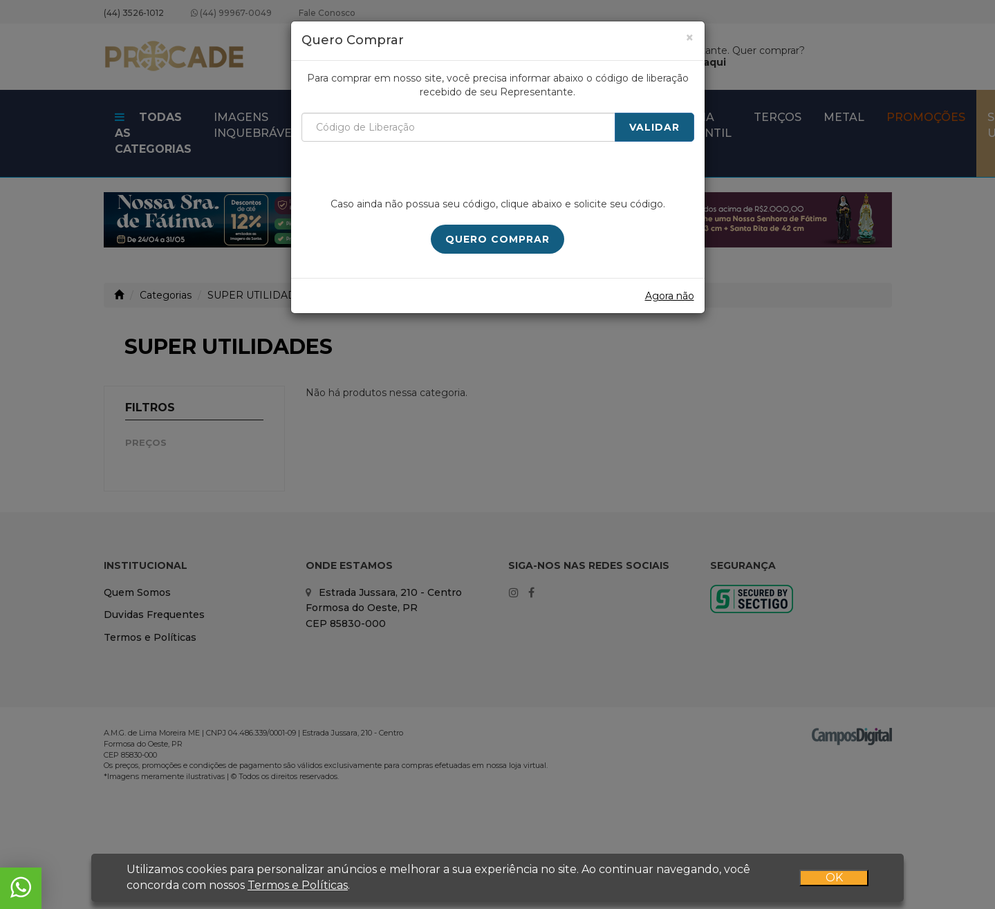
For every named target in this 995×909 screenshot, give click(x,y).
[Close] (689, 37)
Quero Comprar (497, 239)
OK (834, 877)
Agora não (669, 296)
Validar (654, 127)
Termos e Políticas (298, 885)
